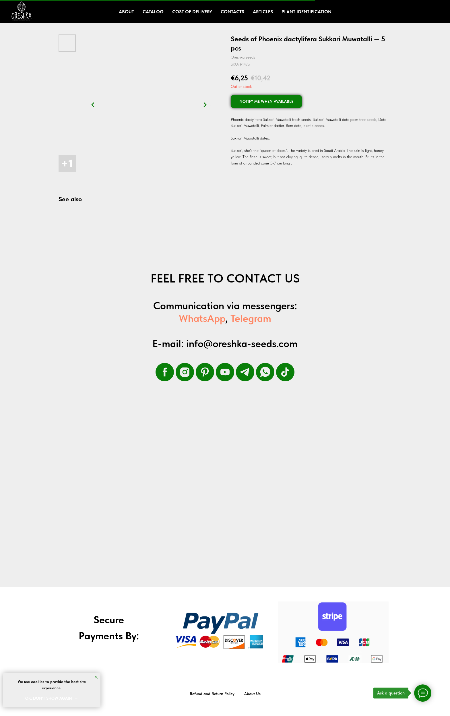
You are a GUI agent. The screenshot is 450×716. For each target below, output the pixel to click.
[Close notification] (96, 677)
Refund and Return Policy (212, 693)
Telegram (250, 318)
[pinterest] (205, 372)
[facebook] (165, 372)
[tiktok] (285, 372)
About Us (252, 693)
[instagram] (185, 372)
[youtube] (225, 372)
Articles (263, 11)
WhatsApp (202, 318)
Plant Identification (306, 11)
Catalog (153, 11)
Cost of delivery (192, 11)
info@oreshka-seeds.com (242, 343)
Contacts (232, 11)
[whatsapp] (265, 372)
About (126, 11)
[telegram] (245, 372)
